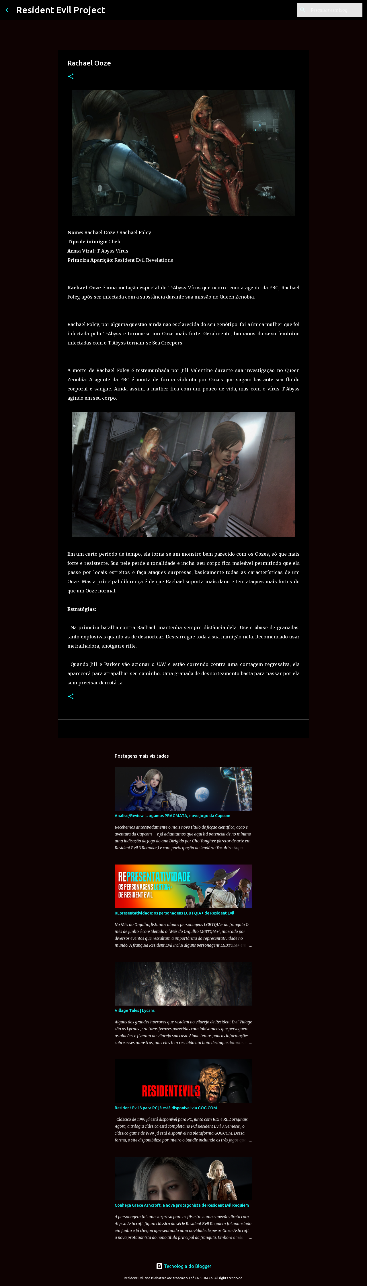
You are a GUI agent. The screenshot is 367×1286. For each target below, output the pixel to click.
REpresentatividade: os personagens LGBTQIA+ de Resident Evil (174, 913)
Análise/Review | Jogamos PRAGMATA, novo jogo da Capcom (172, 815)
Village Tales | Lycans (135, 1010)
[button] (70, 77)
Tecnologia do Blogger (183, 1266)
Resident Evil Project (60, 10)
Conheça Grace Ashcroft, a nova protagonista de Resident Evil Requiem (182, 1205)
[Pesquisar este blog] (332, 10)
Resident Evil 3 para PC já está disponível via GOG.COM (166, 1108)
